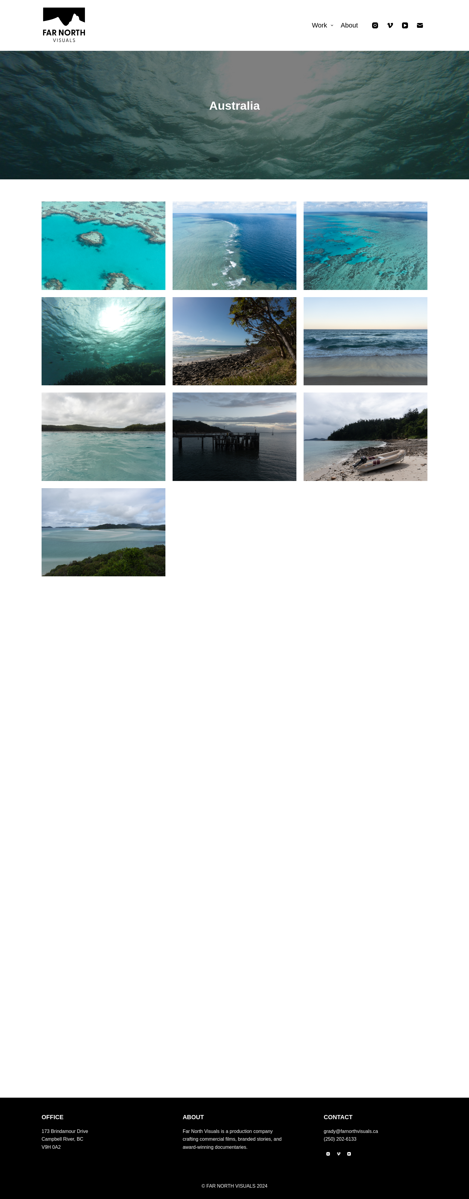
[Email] (419, 25)
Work (324, 25)
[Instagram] (375, 25)
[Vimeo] (390, 25)
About (349, 25)
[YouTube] (405, 25)
